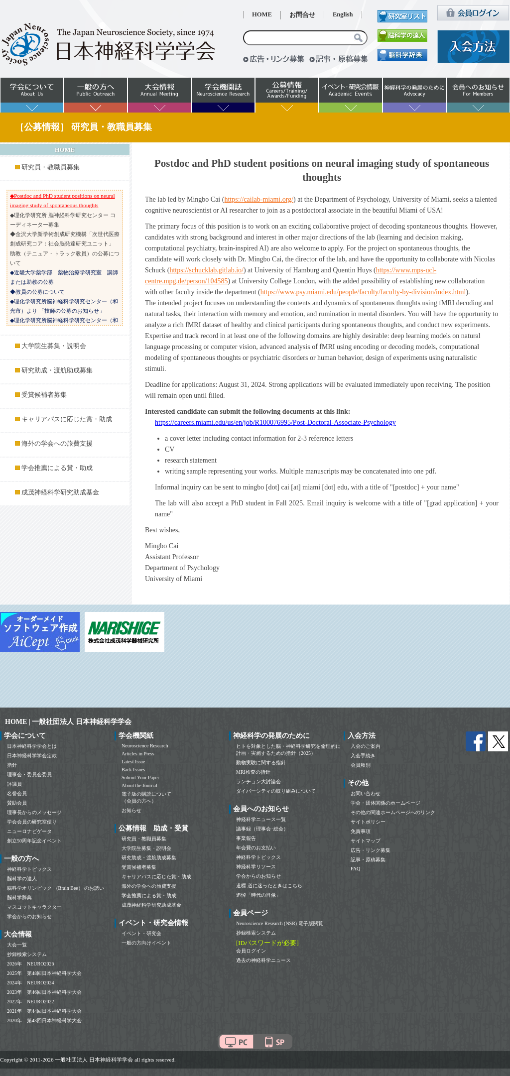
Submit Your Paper (140, 777)
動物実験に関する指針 (261, 762)
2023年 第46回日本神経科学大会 (44, 992)
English (343, 14)
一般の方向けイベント (146, 943)
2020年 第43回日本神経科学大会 (44, 1020)
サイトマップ (366, 840)
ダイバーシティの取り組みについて (276, 791)
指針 (12, 765)
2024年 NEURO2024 (30, 982)
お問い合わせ (366, 793)
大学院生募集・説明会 (53, 346)
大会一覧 (17, 945)
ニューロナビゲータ (29, 831)
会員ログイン (251, 951)
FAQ (355, 868)
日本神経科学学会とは (32, 746)
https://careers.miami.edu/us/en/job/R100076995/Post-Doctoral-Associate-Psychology (275, 422)
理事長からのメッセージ (34, 812)
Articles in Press (138, 753)
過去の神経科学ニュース (263, 960)
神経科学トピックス (29, 869)
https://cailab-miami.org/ (258, 199)
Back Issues (133, 769)
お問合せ (302, 14)
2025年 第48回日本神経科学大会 (44, 973)
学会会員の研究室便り (32, 822)
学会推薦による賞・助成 (57, 468)
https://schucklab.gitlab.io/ (206, 270)
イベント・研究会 (141, 933)
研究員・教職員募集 (50, 167)
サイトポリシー (368, 822)
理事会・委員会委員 (29, 774)
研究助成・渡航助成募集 (57, 370)
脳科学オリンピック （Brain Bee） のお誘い (55, 888)
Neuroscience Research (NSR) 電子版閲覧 (279, 923)
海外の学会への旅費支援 (57, 443)
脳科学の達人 (22, 878)
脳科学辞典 (19, 897)
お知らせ (131, 810)
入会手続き (363, 755)
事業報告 (246, 838)
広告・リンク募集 (370, 850)
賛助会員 (17, 803)
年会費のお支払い (256, 847)
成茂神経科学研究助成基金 (60, 492)
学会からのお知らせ (29, 916)
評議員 (14, 784)
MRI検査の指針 (253, 772)
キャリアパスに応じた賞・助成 (66, 419)
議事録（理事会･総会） (262, 829)
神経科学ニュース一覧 (261, 819)
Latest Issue (133, 761)
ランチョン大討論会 (258, 781)
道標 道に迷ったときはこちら (269, 885)
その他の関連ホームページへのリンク (393, 812)
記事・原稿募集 (368, 859)
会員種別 (361, 765)
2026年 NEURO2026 (30, 963)
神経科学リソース (256, 866)
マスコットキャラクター (34, 907)
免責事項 (361, 831)
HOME (262, 14)
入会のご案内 (366, 746)
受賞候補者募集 (44, 394)
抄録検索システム (27, 954)
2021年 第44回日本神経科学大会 (44, 1011)
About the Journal (139, 785)
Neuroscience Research (145, 745)
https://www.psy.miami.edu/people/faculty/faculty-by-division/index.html (363, 292)
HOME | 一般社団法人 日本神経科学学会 (68, 721)
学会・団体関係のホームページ (385, 803)
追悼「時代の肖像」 (258, 895)
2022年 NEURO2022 (30, 1001)
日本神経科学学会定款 (32, 755)
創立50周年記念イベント (34, 840)
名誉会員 (17, 793)
